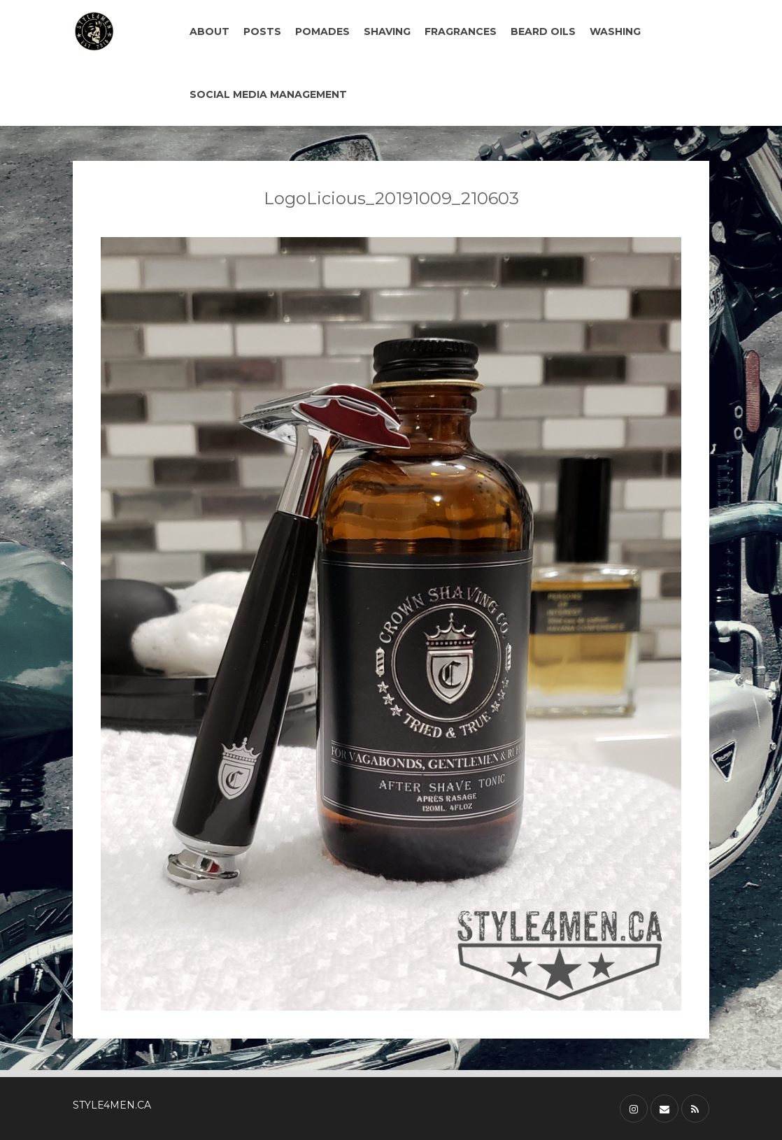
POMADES (322, 31)
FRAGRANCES (461, 31)
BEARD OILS (543, 31)
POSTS (262, 31)
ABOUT (209, 31)
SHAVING (387, 31)
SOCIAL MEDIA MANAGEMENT (268, 94)
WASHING (615, 31)
